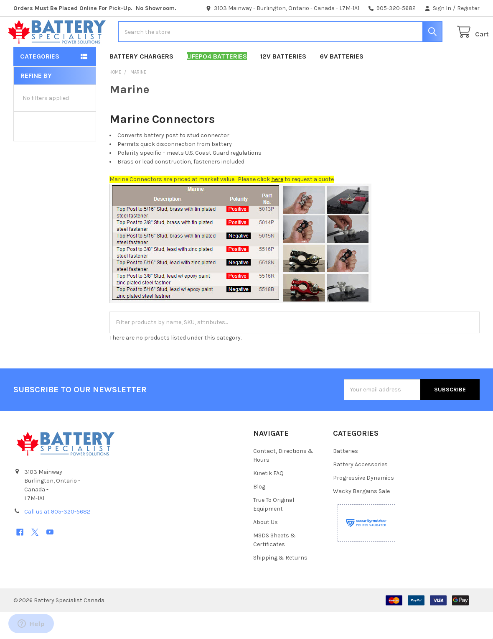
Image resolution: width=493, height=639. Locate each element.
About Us (265, 548)
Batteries (345, 477)
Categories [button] (39, 83)
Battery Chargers (141, 83)
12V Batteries (283, 83)
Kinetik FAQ (268, 500)
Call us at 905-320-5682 (57, 538)
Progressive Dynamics (363, 504)
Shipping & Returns (280, 584)
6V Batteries (341, 83)
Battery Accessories (360, 491)
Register (468, 8)
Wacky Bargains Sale (361, 517)
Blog (259, 513)
